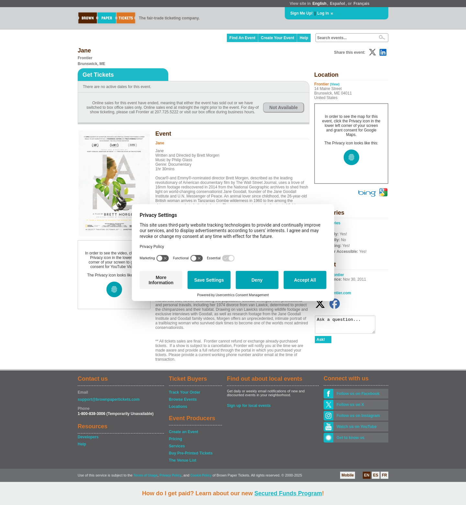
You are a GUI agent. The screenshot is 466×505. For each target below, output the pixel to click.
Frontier (336, 275)
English (319, 3)
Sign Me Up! (301, 13)
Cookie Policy (201, 475)
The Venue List (182, 460)
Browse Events (183, 399)
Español (337, 3)
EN (367, 475)
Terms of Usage (145, 475)
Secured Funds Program (288, 493)
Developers (88, 437)
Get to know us (350, 437)
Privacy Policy (171, 475)
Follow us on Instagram (358, 415)
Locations (178, 406)
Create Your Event (277, 38)
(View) (334, 84)
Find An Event (242, 38)
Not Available (283, 107)
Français (361, 3)
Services (177, 446)
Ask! (320, 342)
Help (304, 38)
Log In (323, 13)
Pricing (175, 439)
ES (375, 475)
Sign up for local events (249, 405)
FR (384, 475)
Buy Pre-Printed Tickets (191, 453)
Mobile (347, 475)
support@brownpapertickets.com (108, 399)
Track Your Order (184, 392)
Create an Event (183, 432)
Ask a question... (348, 326)
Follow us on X (350, 404)
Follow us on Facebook (358, 393)
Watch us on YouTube (357, 426)
